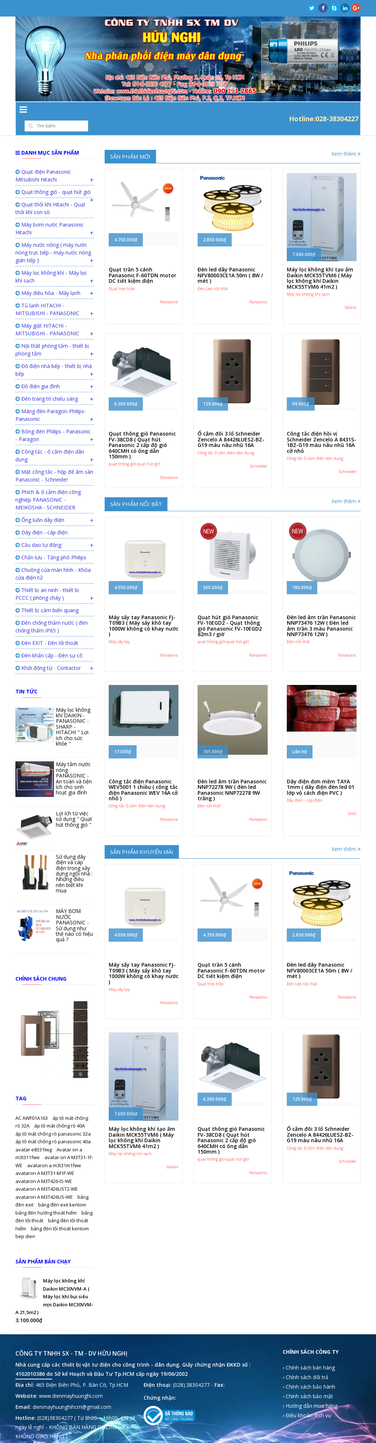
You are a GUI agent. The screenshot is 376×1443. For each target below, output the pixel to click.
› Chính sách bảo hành (309, 1371)
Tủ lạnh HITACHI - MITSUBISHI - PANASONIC (47, 294)
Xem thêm (346, 139)
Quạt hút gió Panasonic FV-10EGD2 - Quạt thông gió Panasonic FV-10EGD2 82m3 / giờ (230, 611)
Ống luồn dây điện (39, 505)
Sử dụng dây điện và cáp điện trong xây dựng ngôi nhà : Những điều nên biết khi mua (74, 858)
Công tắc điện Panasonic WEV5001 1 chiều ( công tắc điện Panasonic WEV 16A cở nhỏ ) (143, 775)
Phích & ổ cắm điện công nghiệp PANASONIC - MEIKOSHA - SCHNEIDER (48, 485)
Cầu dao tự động (38, 530)
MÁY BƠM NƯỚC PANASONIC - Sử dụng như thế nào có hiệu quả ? (74, 910)
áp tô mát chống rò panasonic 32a (53, 1119)
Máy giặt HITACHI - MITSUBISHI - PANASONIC (47, 314)
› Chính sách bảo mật (308, 1381)
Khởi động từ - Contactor (48, 653)
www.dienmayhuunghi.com (71, 1381)
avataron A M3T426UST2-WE (46, 1174)
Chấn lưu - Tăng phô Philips (50, 542)
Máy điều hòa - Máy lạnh (47, 278)
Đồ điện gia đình (37, 371)
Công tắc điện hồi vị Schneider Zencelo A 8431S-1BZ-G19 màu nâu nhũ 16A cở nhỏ (321, 427)
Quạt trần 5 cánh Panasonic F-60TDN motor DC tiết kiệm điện (142, 260)
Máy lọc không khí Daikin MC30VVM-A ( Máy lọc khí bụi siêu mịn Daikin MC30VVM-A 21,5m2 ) (54, 1282)
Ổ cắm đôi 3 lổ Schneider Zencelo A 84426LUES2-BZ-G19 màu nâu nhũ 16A (231, 424)
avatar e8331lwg (34, 1135)
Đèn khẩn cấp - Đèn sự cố (48, 640)
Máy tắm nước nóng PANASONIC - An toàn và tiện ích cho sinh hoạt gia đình (74, 763)
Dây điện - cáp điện (41, 517)
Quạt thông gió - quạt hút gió (53, 177)
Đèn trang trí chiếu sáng (46, 383)
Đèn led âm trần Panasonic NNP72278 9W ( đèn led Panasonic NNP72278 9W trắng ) (232, 775)
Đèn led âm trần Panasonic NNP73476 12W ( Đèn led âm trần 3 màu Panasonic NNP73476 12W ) (321, 611)
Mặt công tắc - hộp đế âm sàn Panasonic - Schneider (54, 461)
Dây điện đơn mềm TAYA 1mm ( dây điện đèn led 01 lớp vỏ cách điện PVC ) (320, 772)
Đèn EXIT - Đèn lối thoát (46, 628)
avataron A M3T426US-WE (44, 1182)
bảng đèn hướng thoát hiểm (46, 1198)
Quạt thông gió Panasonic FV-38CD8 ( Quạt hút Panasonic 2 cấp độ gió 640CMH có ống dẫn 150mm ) (142, 430)
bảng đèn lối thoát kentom (60, 1214)
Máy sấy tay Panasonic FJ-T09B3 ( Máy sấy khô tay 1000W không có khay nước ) (143, 611)
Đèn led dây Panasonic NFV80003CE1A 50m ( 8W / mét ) (230, 260)
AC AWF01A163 (32, 1103)
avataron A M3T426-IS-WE (43, 1166)
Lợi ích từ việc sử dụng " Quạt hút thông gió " (74, 804)
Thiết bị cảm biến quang (47, 595)
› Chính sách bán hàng (309, 1352)
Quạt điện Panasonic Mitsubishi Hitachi (43, 161)
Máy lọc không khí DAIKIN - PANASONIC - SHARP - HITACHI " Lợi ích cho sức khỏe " (73, 712)
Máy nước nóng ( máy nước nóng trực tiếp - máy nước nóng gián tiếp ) (53, 238)
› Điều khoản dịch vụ (307, 1400)
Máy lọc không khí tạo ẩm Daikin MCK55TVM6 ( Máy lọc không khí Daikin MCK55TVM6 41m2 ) (320, 263)
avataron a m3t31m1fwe (54, 1150)
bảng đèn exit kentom (62, 1190)
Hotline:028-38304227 (323, 111)
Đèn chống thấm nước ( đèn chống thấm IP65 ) (51, 612)
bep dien (25, 1221)
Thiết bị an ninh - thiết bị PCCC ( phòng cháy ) (47, 579)
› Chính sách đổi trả (305, 1362)
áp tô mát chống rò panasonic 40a (53, 1126)
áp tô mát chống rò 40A (59, 1111)
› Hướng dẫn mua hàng (310, 1391)
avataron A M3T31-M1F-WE (44, 1158)
